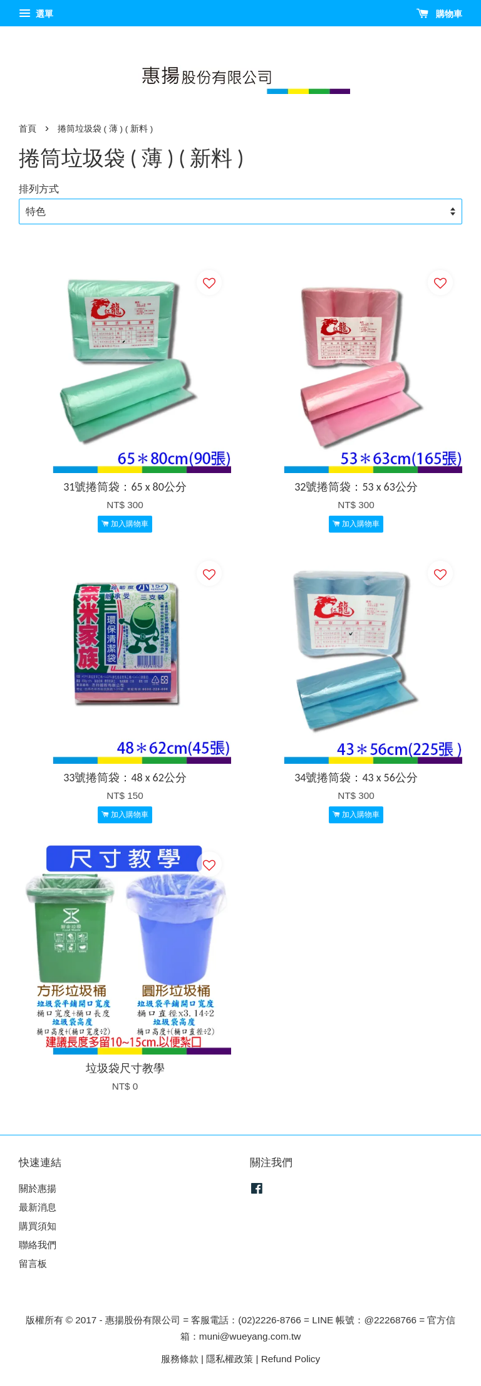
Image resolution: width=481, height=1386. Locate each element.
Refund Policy (290, 1358)
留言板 (33, 1263)
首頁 (27, 128)
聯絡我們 (37, 1244)
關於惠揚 (37, 1188)
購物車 (439, 14)
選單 (36, 14)
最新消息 (37, 1207)
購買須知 (37, 1226)
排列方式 (39, 188)
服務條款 (180, 1358)
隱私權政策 (229, 1358)
